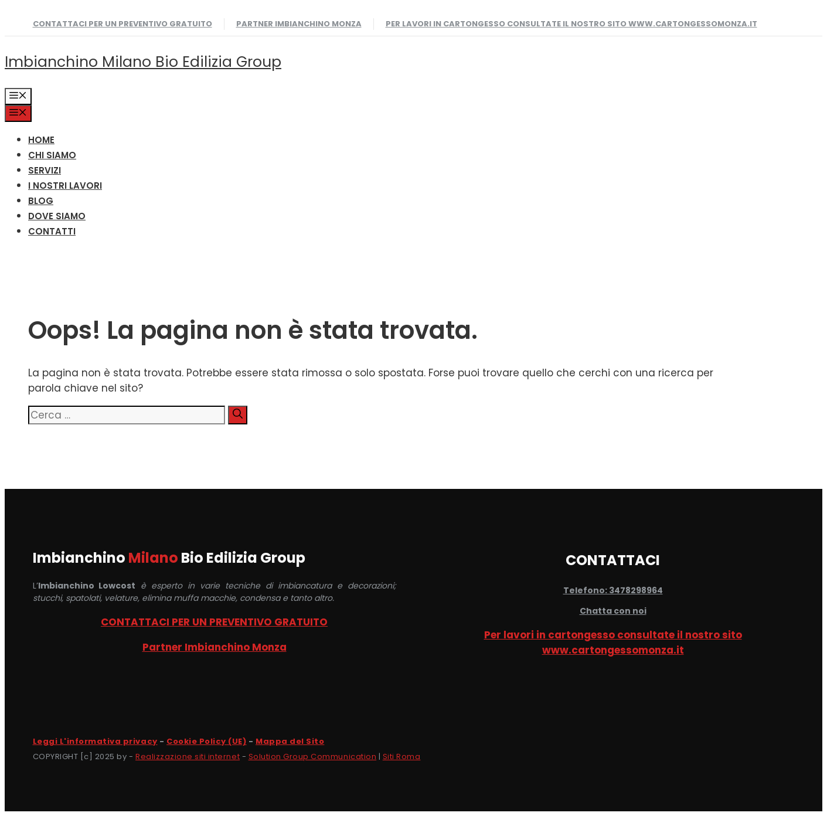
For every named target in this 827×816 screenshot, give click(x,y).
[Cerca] (237, 415)
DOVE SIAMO (57, 216)
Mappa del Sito (290, 741)
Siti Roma (402, 756)
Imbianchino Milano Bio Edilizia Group (143, 62)
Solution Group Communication (313, 756)
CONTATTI (52, 231)
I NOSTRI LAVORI (65, 185)
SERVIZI (44, 170)
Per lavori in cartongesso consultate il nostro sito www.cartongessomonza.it (571, 23)
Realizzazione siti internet (187, 756)
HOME (41, 140)
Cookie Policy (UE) (206, 741)
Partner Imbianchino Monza (299, 23)
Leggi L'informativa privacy (95, 741)
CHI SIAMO (52, 155)
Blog (40, 201)
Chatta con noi (613, 611)
